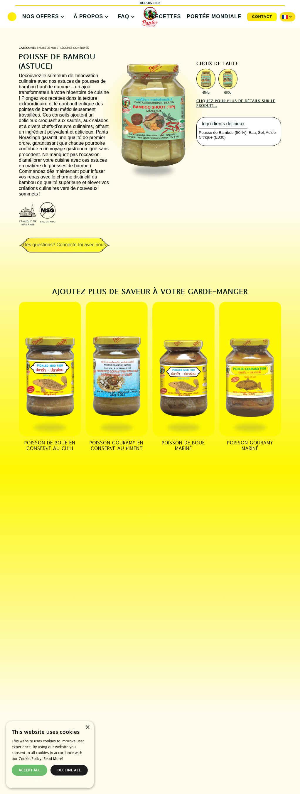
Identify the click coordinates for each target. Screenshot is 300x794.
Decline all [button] (69, 770)
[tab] (223, 124)
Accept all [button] (30, 770)
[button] (42, 17)
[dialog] (50, 754)
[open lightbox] (205, 79)
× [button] (87, 727)
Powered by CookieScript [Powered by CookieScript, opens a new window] (50, 782)
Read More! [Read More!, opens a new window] (53, 758)
